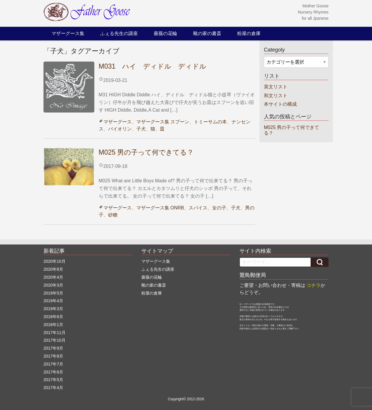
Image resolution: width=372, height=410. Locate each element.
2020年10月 (54, 261)
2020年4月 (53, 277)
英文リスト (275, 86)
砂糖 (113, 214)
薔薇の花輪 (165, 33)
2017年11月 (54, 332)
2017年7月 (53, 364)
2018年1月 (53, 324)
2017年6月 (53, 372)
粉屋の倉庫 (249, 33)
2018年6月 (53, 316)
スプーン (179, 121)
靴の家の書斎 (207, 33)
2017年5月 (53, 379)
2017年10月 (54, 340)
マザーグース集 (67, 33)
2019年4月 (53, 300)
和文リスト (275, 95)
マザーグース (117, 121)
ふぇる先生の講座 (119, 33)
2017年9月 (53, 348)
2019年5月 (53, 293)
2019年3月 (53, 308)
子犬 (141, 128)
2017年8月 (53, 356)
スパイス (198, 207)
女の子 (219, 207)
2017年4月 (53, 387)
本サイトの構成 (280, 104)
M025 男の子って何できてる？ (146, 152)
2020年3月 (53, 285)
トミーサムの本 (210, 121)
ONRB (177, 207)
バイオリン (120, 128)
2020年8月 (53, 269)
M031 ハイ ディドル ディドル (153, 66)
